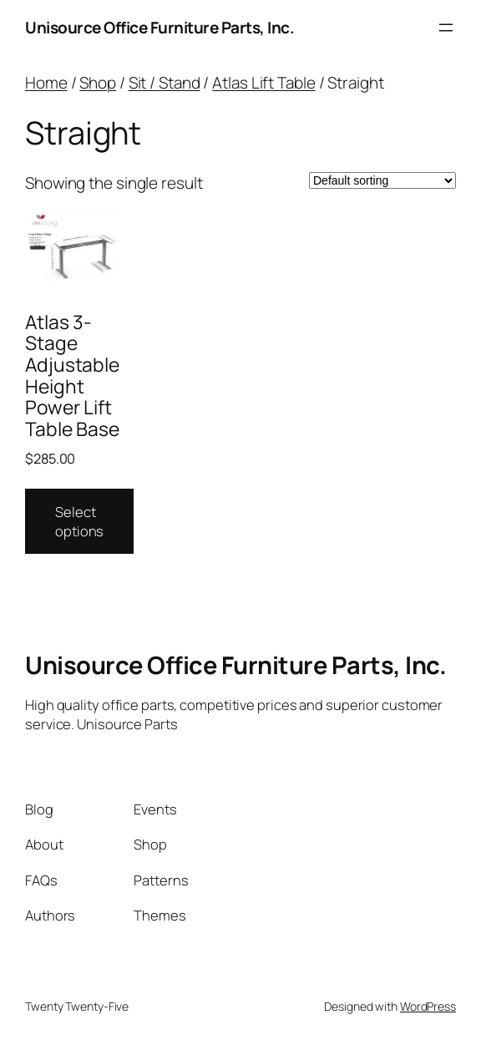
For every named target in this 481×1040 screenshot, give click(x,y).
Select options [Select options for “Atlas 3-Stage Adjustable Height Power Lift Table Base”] (79, 521)
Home (46, 83)
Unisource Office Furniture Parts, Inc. (159, 27)
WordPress (428, 1006)
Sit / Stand (164, 83)
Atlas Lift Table (263, 83)
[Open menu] (446, 28)
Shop (97, 83)
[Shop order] (382, 180)
